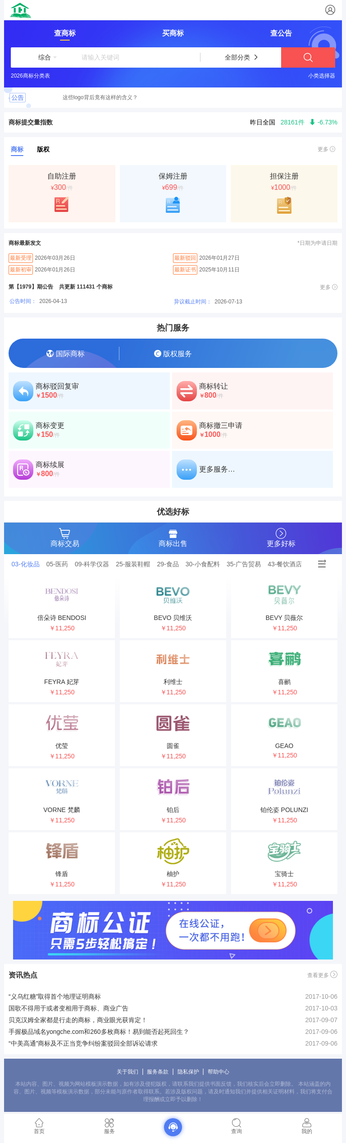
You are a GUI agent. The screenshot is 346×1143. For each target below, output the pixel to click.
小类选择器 (321, 76)
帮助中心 (218, 1072)
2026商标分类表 (30, 76)
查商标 (65, 33)
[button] (44, 57)
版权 (43, 149)
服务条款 (157, 1072)
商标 (17, 149)
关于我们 (127, 1072)
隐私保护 (188, 1072)
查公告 (281, 33)
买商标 (173, 33)
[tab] (28, 564)
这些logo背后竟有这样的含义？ (100, 97)
